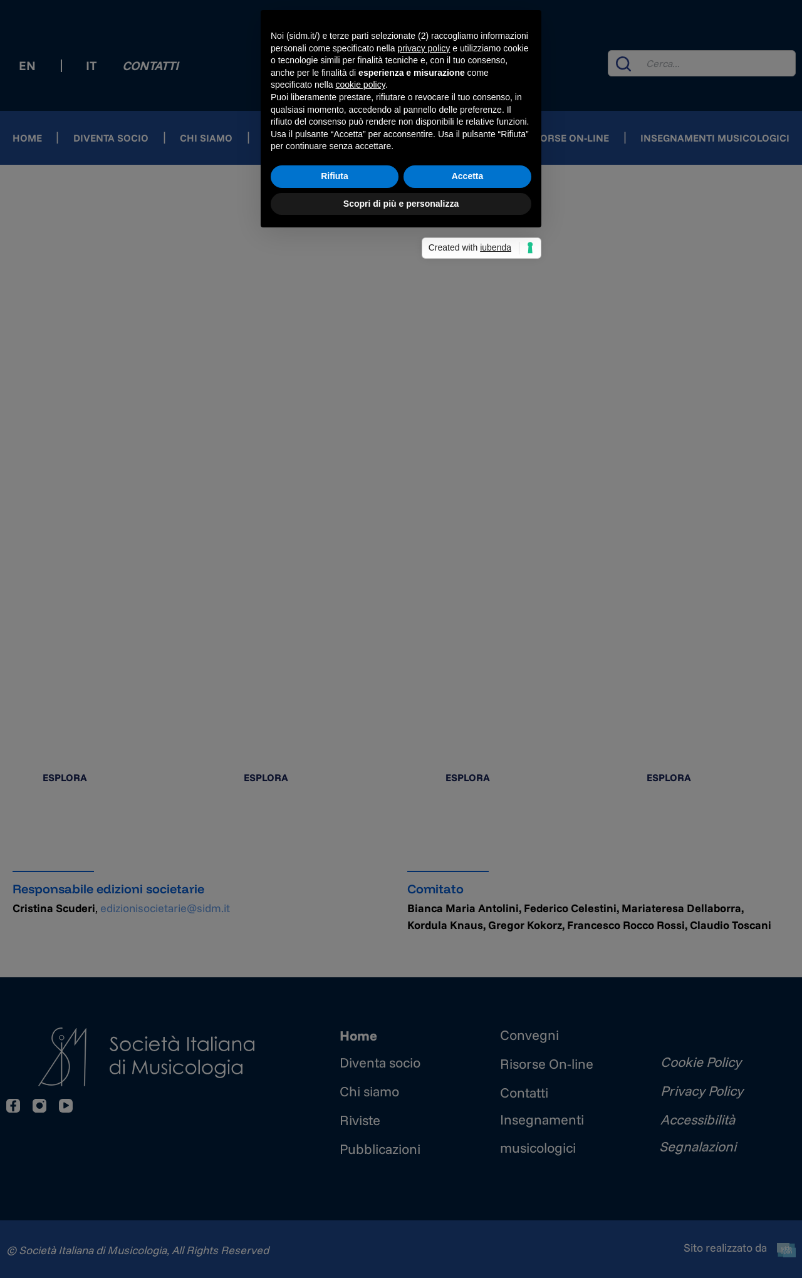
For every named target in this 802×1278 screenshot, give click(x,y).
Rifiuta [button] (334, 696)
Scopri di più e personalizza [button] (401, 724)
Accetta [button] (468, 696)
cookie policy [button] (360, 605)
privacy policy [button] (423, 568)
